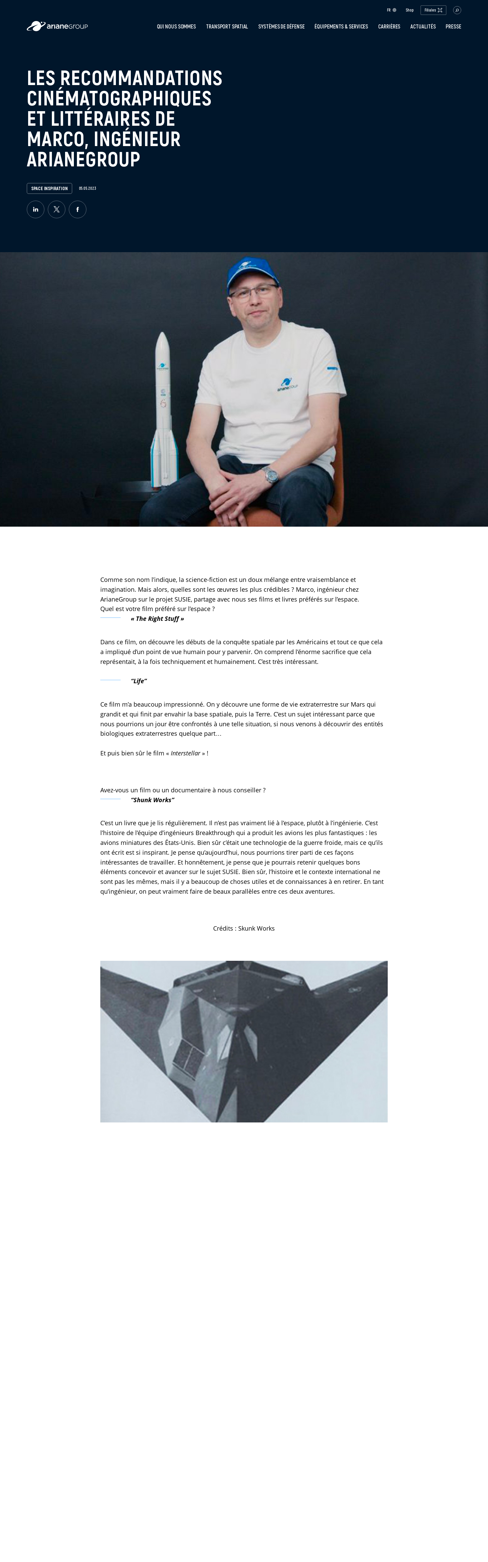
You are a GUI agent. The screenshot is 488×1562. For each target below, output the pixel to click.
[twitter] (56, 209)
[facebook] (77, 209)
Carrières (389, 26)
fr (391, 10)
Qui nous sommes (176, 26)
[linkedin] (35, 209)
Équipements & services (341, 26)
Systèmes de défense (281, 26)
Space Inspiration (49, 188)
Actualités (422, 26)
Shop (410, 10)
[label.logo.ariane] (57, 29)
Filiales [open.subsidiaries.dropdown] (433, 10)
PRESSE (453, 26)
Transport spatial (227, 26)
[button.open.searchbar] (457, 10)
